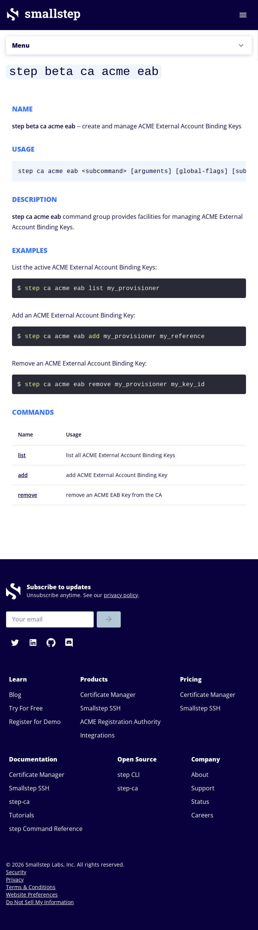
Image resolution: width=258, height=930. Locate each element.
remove (27, 494)
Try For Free (26, 708)
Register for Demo (35, 722)
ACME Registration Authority (120, 722)
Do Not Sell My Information (40, 902)
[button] (129, 45)
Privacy (15, 879)
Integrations (97, 735)
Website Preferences (32, 894)
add (23, 475)
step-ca (19, 802)
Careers (202, 815)
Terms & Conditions (31, 887)
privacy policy (121, 595)
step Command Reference (45, 829)
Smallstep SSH (100, 708)
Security (16, 872)
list (22, 455)
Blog (15, 695)
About (199, 774)
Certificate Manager (108, 695)
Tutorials (21, 815)
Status (200, 802)
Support (202, 788)
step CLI (128, 774)
